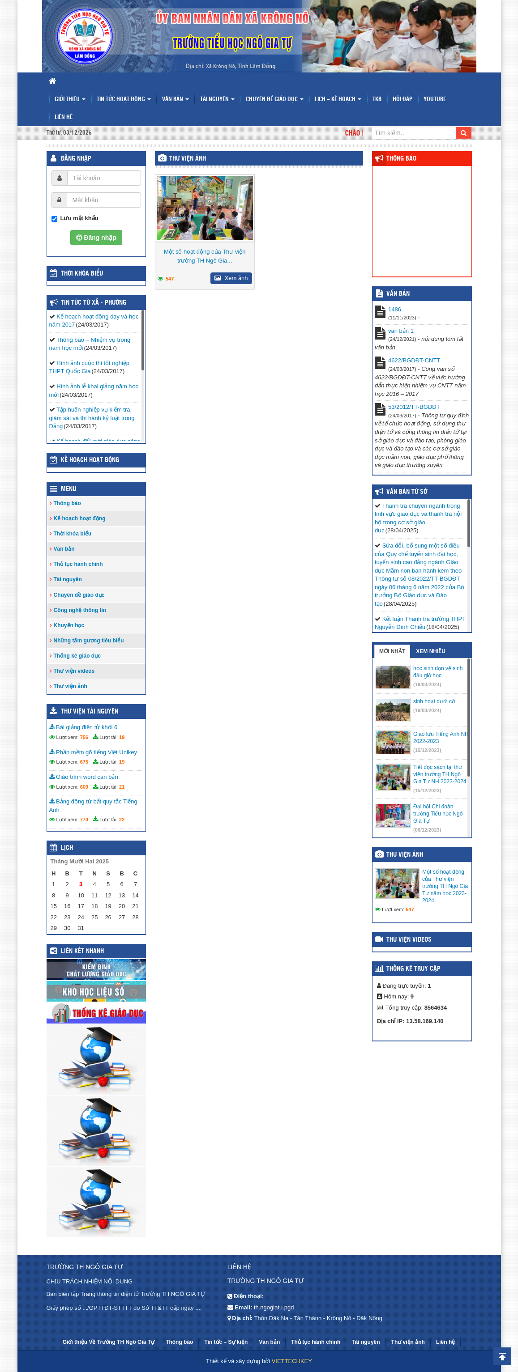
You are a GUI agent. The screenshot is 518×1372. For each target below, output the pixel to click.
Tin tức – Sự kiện (226, 1342)
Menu (68, 489)
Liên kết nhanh (82, 951)
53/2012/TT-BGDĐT (414, 407)
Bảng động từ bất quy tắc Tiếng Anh (93, 805)
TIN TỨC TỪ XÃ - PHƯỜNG (93, 303)
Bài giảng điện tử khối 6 (83, 727)
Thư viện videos (74, 671)
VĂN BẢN (398, 294)
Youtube (435, 99)
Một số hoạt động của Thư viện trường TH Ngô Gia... (205, 256)
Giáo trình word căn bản (83, 776)
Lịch (67, 848)
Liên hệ (64, 117)
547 (170, 278)
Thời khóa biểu (73, 534)
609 (84, 787)
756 (84, 737)
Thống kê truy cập (413, 969)
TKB (376, 99)
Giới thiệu (70, 99)
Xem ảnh (231, 278)
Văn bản (175, 99)
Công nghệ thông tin (80, 610)
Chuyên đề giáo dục (275, 99)
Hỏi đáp (402, 99)
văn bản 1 (401, 330)
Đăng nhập (76, 159)
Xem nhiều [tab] (430, 651)
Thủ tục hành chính (78, 564)
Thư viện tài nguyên (89, 712)
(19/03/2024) (427, 684)
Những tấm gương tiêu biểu (89, 640)
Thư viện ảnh (187, 159)
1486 (394, 309)
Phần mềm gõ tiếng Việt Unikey (93, 752)
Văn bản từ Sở (406, 492)
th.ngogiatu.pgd (274, 1307)
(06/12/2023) (427, 830)
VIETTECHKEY (292, 1361)
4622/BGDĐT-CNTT (414, 360)
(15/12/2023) (427, 750)
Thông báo (67, 503)
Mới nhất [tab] (392, 651)
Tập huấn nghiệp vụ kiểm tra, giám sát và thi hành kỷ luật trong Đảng (92, 417)
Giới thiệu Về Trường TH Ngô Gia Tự (108, 1342)
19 (121, 737)
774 (84, 819)
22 (121, 819)
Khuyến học (69, 625)
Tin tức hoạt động (124, 99)
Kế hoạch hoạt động (90, 460)
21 (121, 787)
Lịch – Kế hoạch (338, 99)
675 (84, 762)
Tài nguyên (217, 99)
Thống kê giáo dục (77, 656)
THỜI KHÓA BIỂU (82, 274)
